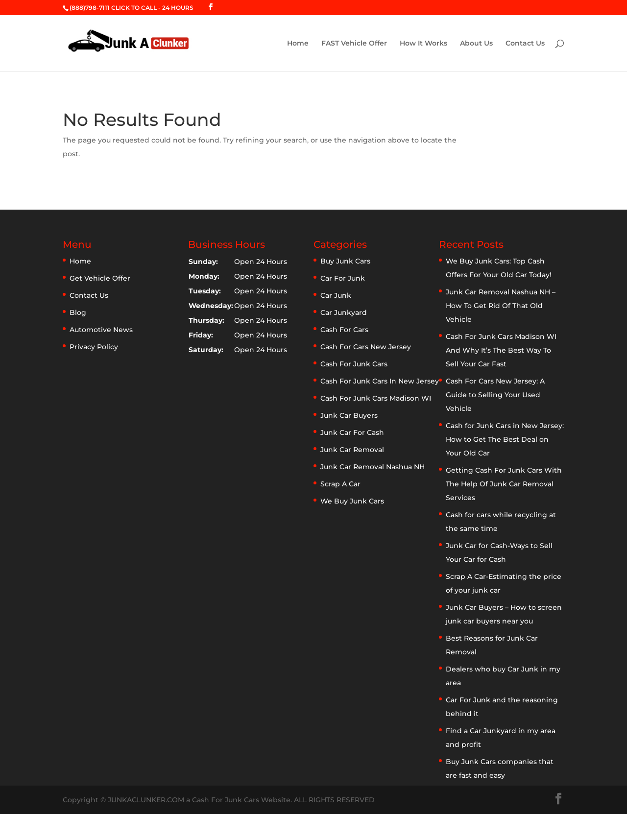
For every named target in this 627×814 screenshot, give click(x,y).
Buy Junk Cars (345, 261)
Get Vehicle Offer (100, 278)
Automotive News (101, 329)
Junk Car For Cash (352, 432)
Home (298, 44)
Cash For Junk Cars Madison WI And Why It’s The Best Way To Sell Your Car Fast (501, 350)
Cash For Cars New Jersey (365, 346)
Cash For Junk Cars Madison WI (375, 398)
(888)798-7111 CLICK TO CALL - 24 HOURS (131, 7)
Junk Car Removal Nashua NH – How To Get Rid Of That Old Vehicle (500, 305)
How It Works (423, 44)
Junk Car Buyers (349, 415)
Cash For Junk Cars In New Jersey (379, 381)
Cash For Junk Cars (353, 363)
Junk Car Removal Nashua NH (372, 466)
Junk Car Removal (352, 449)
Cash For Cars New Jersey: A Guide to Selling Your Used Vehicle (495, 395)
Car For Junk (342, 278)
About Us (476, 44)
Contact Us (525, 44)
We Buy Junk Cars (352, 501)
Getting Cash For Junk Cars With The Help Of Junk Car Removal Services (504, 484)
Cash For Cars (344, 329)
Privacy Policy (94, 346)
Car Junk (335, 295)
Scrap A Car (340, 483)
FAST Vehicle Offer (354, 44)
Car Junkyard (343, 312)
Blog (78, 312)
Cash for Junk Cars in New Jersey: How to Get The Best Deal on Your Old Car (505, 439)
